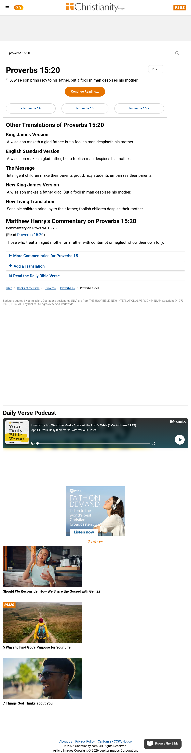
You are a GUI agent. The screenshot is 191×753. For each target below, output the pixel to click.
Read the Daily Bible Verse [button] (34, 276)
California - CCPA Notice (115, 741)
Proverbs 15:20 (30, 234)
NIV (156, 69)
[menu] (7, 8)
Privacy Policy (85, 741)
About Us (65, 741)
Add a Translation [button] (27, 266)
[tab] (95, 255)
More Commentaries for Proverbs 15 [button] (43, 255)
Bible (9, 288)
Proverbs (50, 288)
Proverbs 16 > (139, 108)
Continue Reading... (85, 91)
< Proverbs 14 (31, 108)
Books (28, 288)
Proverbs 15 (85, 108)
